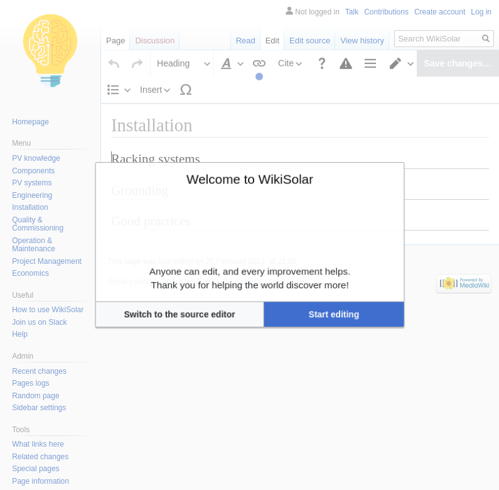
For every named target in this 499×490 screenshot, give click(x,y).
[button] (203, 291)
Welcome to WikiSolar (249, 201)
